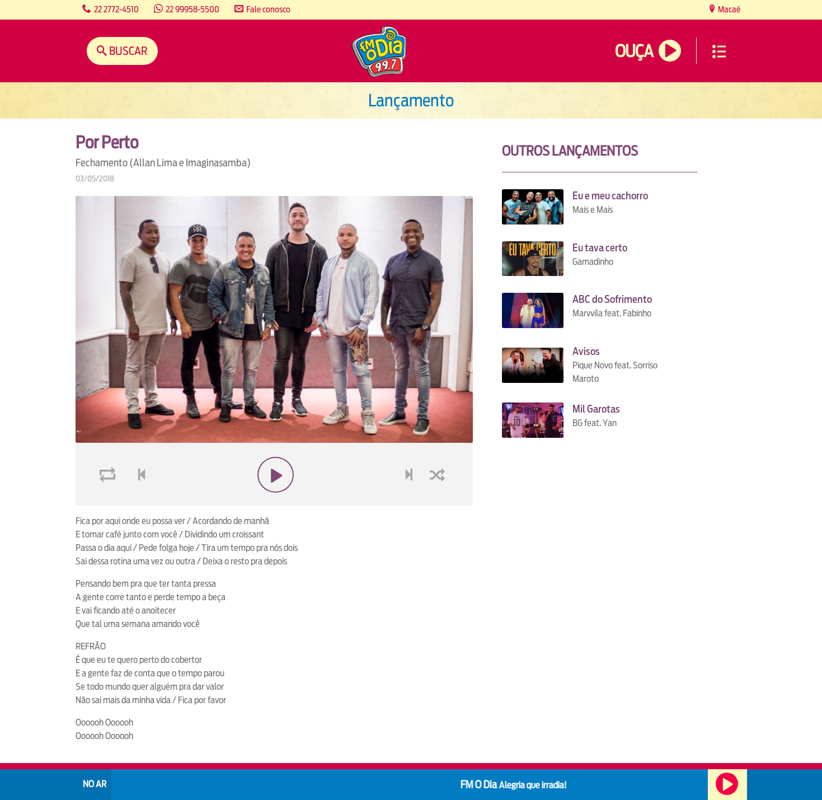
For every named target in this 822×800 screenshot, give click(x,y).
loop (109, 501)
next (410, 501)
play (273, 501)
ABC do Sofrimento (612, 299)
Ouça (634, 51)
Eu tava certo (599, 248)
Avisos (586, 351)
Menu (719, 51)
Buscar (127, 50)
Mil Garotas (596, 409)
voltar (138, 501)
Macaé (728, 9)
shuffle (439, 501)
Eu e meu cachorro (610, 196)
